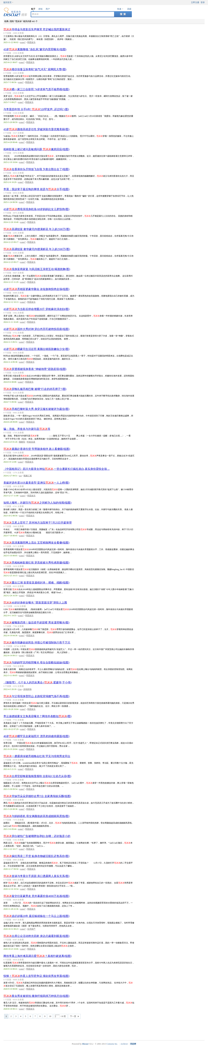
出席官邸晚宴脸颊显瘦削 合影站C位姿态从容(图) (37, 776)
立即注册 (195, 2)
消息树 (133, 1044)
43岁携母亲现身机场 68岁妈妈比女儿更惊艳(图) (36, 209)
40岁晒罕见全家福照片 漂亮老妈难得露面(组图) (36, 736)
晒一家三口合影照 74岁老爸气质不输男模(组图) (36, 89)
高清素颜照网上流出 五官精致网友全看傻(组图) (36, 542)
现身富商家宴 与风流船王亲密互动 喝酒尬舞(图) (36, 269)
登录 (203, 2)
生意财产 (31, 929)
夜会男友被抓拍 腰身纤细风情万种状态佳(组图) (36, 995)
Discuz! (85, 1044)
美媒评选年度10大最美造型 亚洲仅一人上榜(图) (36, 482)
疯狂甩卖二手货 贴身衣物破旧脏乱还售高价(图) (36, 856)
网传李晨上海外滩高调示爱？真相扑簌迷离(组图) (37, 955)
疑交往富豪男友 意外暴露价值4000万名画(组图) (36, 896)
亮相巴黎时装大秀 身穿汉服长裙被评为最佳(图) (36, 408)
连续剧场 (27, 689)
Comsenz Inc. (112, 1044)
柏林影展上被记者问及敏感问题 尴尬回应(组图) (36, 149)
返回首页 (7, 2)
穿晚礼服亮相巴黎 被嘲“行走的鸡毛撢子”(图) (34, 389)
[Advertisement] (105, 1029)
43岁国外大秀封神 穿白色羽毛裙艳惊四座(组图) (36, 329)
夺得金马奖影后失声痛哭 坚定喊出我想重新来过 (36, 29)
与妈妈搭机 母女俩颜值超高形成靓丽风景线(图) (36, 816)
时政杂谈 (31, 442)
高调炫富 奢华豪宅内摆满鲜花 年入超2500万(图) (36, 229)
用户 (48, 9)
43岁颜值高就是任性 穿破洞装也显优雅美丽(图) (36, 129)
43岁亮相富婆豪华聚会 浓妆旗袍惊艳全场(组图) (36, 289)
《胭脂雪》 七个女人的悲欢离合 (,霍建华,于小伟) (37, 682)
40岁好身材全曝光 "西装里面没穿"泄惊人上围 (35, 602)
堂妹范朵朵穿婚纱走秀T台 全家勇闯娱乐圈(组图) (37, 796)
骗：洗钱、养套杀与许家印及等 (26, 428)
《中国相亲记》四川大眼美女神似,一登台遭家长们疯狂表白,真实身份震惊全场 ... (56, 468)
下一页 (73, 1016)
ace (20, 475)
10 (50, 1016)
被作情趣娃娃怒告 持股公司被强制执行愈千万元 (36, 642)
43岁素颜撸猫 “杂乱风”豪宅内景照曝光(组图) (34, 49)
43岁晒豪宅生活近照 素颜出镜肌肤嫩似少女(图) (36, 349)
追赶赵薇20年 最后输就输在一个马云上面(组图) (36, 916)
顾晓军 (22, 442)
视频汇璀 (27, 475)
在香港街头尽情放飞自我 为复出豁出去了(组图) (36, 169)
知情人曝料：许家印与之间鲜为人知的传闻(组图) (37, 502)
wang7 (23, 42)
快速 (119, 9)
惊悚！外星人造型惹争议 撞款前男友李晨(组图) (36, 975)
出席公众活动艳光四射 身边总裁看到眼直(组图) (36, 936)
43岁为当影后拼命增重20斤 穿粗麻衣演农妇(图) (36, 309)
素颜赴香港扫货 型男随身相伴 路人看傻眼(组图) (36, 448)
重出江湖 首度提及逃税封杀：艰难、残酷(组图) (36, 582)
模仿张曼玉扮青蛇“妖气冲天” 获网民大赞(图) (34, 69)
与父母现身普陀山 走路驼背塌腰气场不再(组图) (36, 696)
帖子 (33, 9)
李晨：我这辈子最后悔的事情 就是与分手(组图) (36, 189)
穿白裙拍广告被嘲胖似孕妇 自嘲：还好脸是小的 (36, 836)
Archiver (124, 1044)
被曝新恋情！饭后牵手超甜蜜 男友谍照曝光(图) (36, 622)
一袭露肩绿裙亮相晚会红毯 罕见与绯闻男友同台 (36, 756)
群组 (40, 9)
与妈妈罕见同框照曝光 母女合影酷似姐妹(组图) (36, 662)
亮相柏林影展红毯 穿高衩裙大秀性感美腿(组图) (36, 562)
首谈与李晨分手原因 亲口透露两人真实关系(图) (36, 876)
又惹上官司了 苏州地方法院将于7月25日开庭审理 (37, 522)
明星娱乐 (31, 42)
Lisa (20, 689)
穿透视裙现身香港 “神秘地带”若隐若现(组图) (34, 369)
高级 (129, 9)
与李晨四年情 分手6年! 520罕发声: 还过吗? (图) (36, 109)
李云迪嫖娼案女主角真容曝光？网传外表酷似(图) (37, 716)
